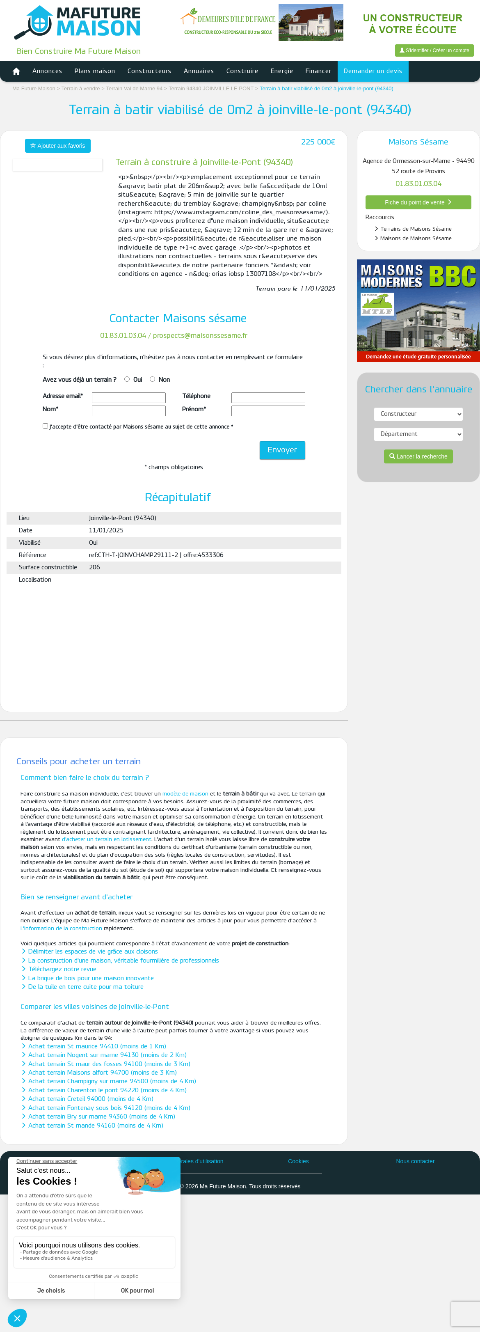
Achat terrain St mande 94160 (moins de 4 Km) (92, 1126)
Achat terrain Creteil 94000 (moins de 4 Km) (87, 1099)
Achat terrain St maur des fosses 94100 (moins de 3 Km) (105, 1064)
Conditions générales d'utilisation (181, 1161)
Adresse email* (63, 396)
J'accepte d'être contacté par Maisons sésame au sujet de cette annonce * (138, 426)
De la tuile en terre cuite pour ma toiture (82, 987)
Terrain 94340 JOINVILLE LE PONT (212, 88)
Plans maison (95, 71)
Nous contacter (415, 1161)
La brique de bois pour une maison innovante (87, 978)
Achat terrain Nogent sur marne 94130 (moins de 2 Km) (104, 1055)
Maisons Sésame (418, 142)
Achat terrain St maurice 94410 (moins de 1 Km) (93, 1047)
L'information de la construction (61, 928)
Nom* (50, 410)
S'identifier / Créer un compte (434, 50)
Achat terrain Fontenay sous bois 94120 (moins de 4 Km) (105, 1108)
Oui (137, 380)
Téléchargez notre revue (58, 969)
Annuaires (199, 71)
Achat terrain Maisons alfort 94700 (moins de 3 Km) (99, 1073)
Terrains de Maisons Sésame (413, 229)
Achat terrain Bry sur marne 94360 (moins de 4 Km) (98, 1117)
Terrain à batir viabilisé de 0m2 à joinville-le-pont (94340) (326, 88)
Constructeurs (149, 71)
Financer (318, 71)
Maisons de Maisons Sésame (413, 238)
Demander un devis (373, 71)
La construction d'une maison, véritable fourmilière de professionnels (120, 961)
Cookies (298, 1161)
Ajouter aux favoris (57, 145)
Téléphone (196, 396)
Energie (282, 71)
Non (164, 380)
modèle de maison (185, 794)
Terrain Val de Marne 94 (135, 88)
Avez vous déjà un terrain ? (80, 380)
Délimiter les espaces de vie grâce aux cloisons (89, 952)
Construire (242, 71)
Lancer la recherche (418, 456)
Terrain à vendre (81, 88)
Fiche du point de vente (418, 202)
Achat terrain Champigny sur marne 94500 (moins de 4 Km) (108, 1081)
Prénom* (194, 410)
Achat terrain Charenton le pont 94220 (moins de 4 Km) (104, 1091)
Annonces (47, 71)
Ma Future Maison (33, 88)
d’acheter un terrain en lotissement (106, 839)
